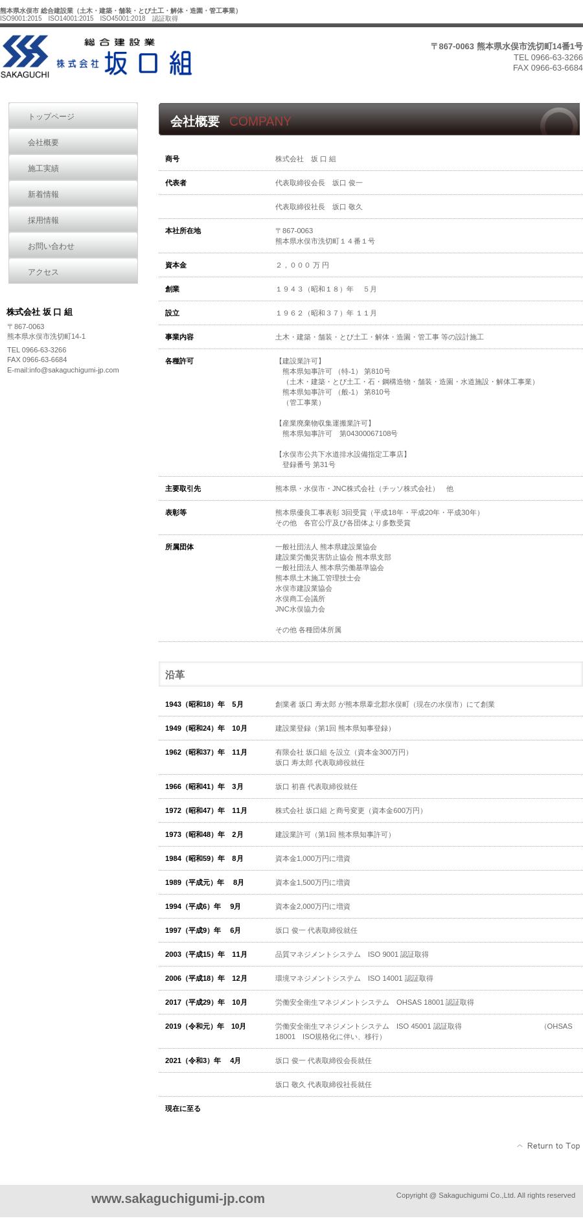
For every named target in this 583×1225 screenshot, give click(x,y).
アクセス (43, 272)
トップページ (51, 116)
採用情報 (43, 220)
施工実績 (43, 168)
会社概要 (43, 142)
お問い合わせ (51, 246)
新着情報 (43, 194)
